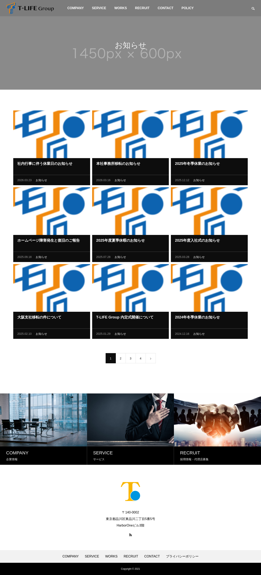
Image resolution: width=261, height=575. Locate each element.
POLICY (187, 8)
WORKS (120, 8)
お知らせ (41, 181)
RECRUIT (142, 8)
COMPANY (75, 8)
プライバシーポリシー (182, 556)
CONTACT (165, 8)
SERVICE (99, 8)
